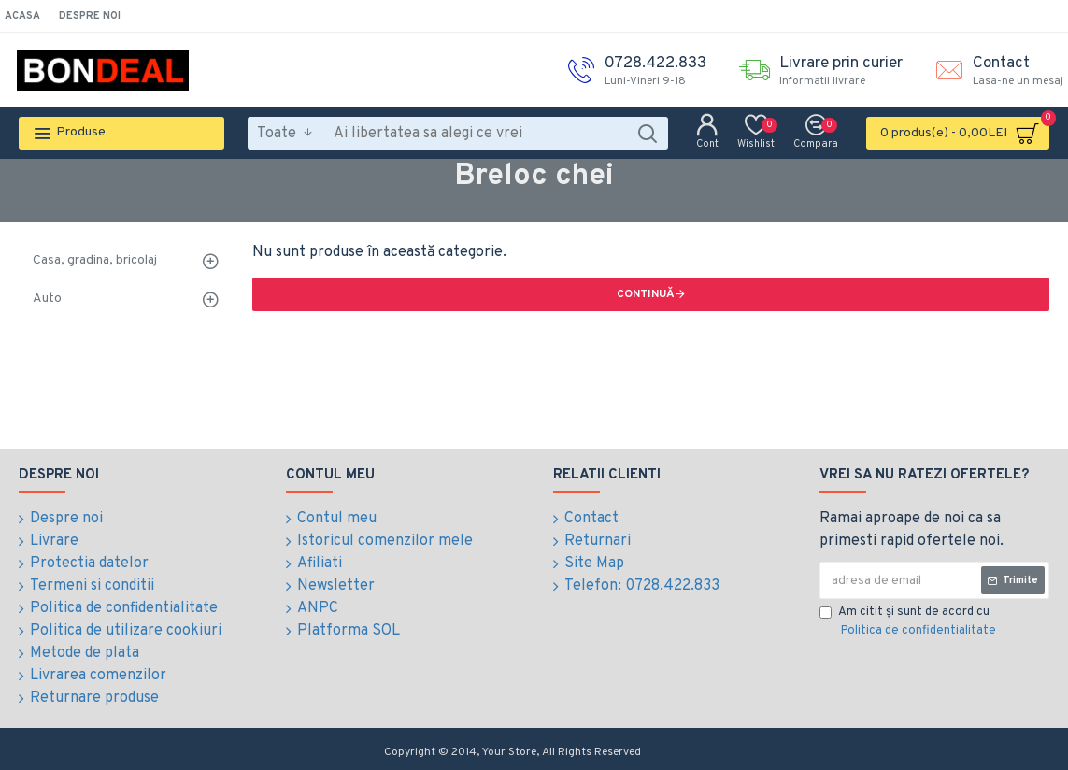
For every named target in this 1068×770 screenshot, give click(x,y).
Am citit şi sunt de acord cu (909, 622)
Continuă (646, 294)
